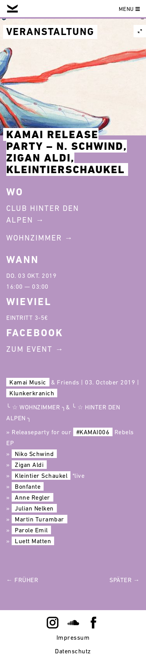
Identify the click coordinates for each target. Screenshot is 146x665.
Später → (124, 579)
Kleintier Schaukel (41, 475)
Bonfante (27, 486)
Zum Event (29, 349)
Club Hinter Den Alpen (42, 214)
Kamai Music (27, 382)
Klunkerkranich (31, 393)
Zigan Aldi (29, 464)
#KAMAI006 (93, 431)
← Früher (22, 579)
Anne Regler (32, 497)
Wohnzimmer (34, 237)
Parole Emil (31, 529)
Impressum (73, 637)
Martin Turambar (39, 519)
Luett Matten (33, 540)
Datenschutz (73, 650)
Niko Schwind (34, 453)
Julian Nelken (34, 508)
